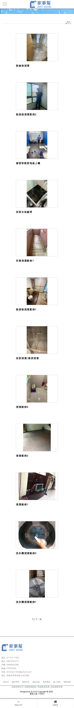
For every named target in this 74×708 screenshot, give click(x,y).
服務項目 (25, 682)
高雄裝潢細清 (30, 687)
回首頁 (55, 703)
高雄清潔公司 (17, 687)
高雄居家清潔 (56, 687)
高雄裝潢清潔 (43, 687)
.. (53, 692)
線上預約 (57, 682)
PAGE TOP (18, 703)
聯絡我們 (67, 682)
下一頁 (38, 619)
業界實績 (46, 682)
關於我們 (15, 682)
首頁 (68, 22)
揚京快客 (34, 692)
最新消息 (36, 682)
